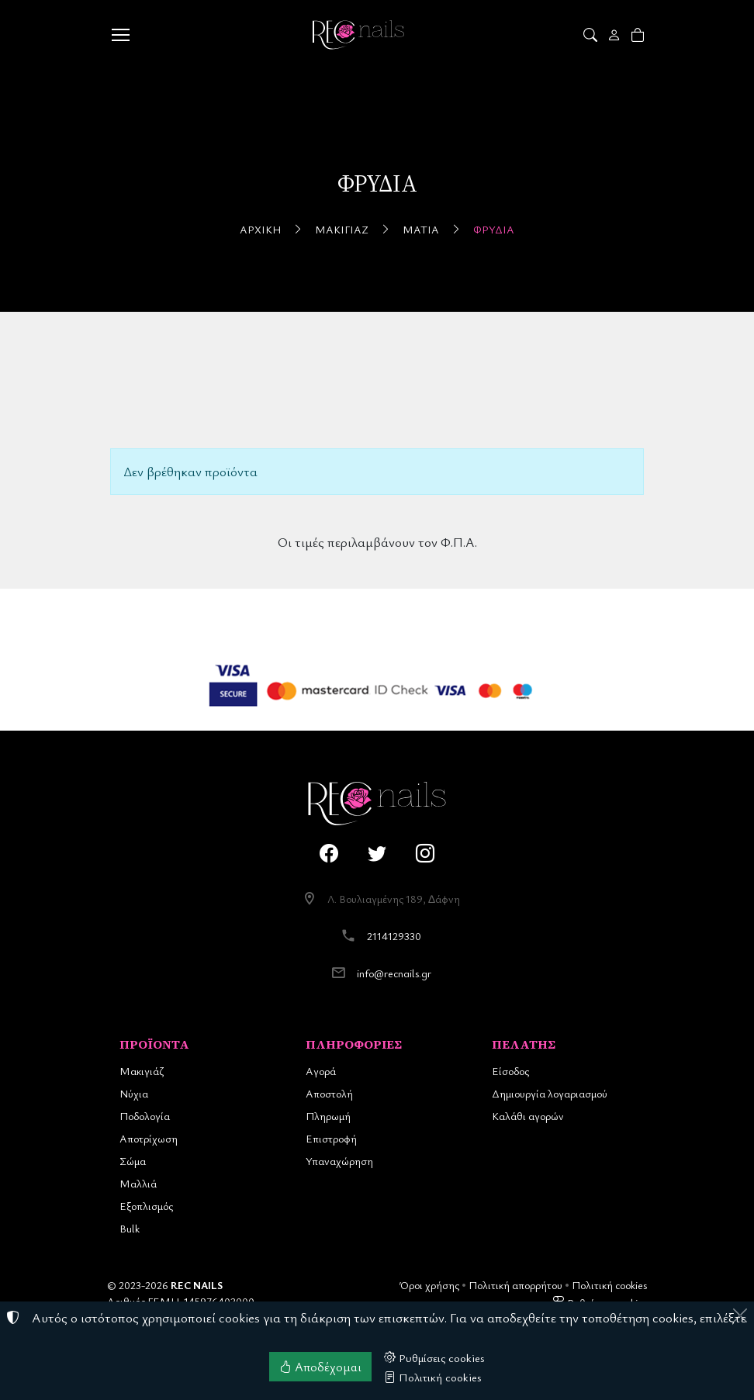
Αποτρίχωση (148, 1138)
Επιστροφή (331, 1138)
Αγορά (321, 1070)
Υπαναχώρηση (339, 1160)
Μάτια (421, 229)
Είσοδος (510, 1070)
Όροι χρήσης (429, 1284)
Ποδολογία (144, 1115)
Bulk (129, 1228)
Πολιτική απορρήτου (515, 1284)
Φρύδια (493, 229)
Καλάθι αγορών (528, 1115)
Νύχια (133, 1093)
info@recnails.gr (394, 973)
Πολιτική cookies (609, 1284)
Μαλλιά (138, 1183)
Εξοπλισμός (146, 1205)
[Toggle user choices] (616, 35)
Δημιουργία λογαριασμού (549, 1093)
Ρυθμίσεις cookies (434, 1357)
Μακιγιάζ (341, 229)
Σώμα (132, 1160)
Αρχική (260, 229)
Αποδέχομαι (320, 1366)
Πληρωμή (328, 1115)
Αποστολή (329, 1093)
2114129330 (394, 935)
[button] (591, 35)
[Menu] (120, 35)
